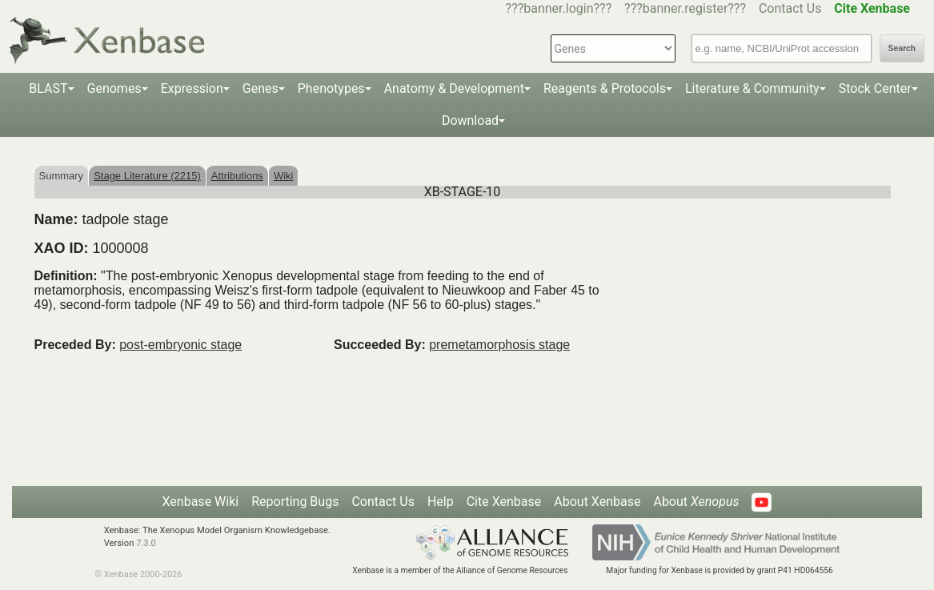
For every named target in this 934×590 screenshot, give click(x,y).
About (696, 501)
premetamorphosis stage (499, 344)
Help (440, 501)
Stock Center (875, 88)
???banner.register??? (685, 8)
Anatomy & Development (454, 88)
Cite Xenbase (504, 501)
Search (902, 48)
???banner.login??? (559, 8)
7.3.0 (146, 543)
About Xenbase (597, 501)
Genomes (114, 88)
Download (470, 120)
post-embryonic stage (180, 344)
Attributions (237, 176)
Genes (261, 88)
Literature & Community (752, 88)
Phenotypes (331, 88)
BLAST (48, 88)
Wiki (284, 176)
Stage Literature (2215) (147, 176)
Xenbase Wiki (200, 501)
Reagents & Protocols (604, 88)
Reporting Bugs (295, 501)
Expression (192, 88)
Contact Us (790, 8)
